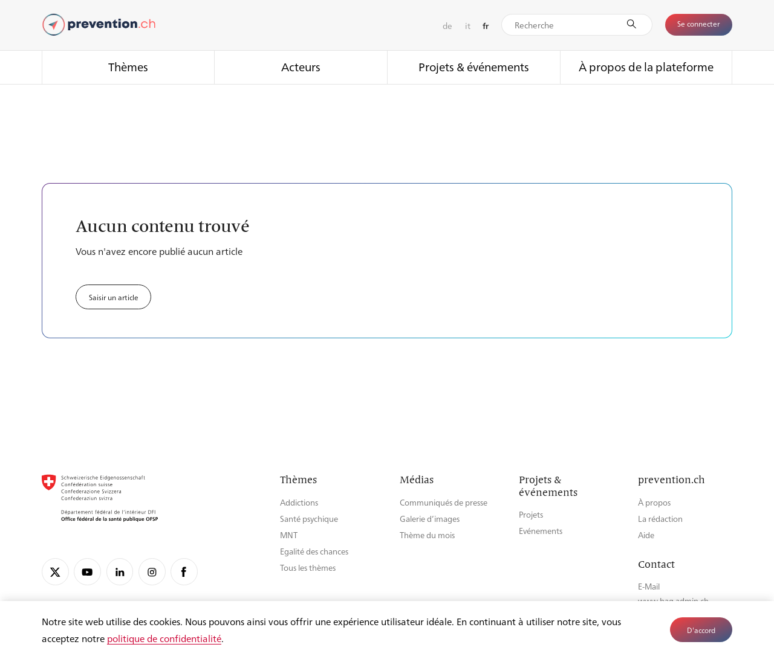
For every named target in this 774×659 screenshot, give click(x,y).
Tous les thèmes (308, 567)
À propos (654, 502)
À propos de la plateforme (646, 66)
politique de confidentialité (164, 638)
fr (486, 25)
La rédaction (660, 518)
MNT (289, 535)
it (467, 25)
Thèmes (128, 66)
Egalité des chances (314, 551)
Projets (531, 514)
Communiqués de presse (443, 502)
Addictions (299, 502)
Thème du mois (427, 535)
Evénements (540, 531)
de (447, 25)
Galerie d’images (430, 518)
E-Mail (649, 586)
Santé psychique (309, 518)
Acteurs (300, 66)
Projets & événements (473, 66)
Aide (646, 535)
